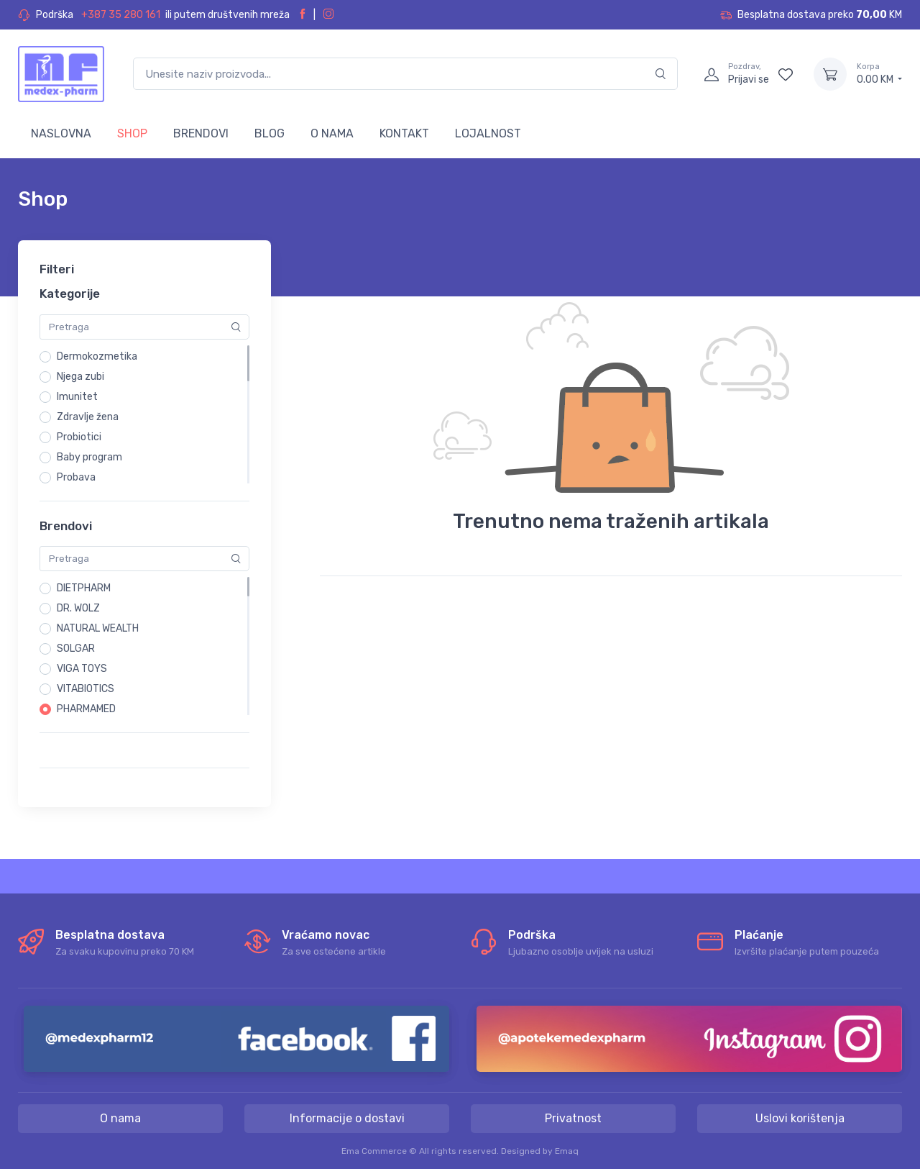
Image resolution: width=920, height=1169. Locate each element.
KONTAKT (404, 133)
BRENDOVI (201, 133)
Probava (76, 477)
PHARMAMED (86, 709)
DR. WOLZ (78, 608)
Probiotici (79, 437)
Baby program (89, 457)
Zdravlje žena (88, 417)
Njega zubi (80, 376)
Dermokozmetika (97, 356)
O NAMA (332, 133)
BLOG (269, 133)
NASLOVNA (61, 133)
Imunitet (77, 397)
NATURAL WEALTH (98, 628)
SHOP (132, 133)
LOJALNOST (488, 133)
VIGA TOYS (82, 669)
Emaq (567, 1151)
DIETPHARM (84, 588)
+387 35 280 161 (120, 15)
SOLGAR (76, 648)
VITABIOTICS (85, 689)
